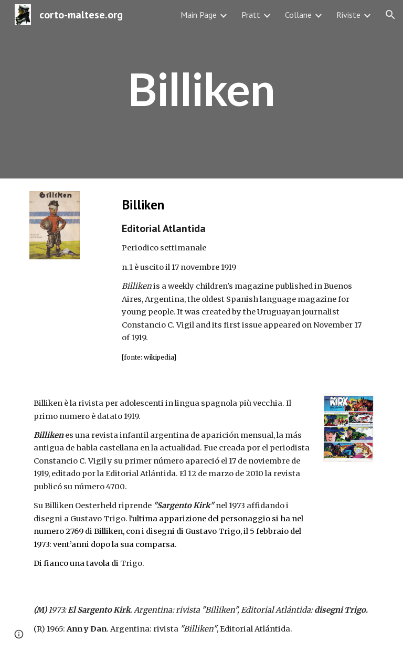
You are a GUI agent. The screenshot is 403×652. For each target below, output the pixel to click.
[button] (390, 14)
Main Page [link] (199, 14)
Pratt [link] (250, 14)
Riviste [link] (348, 14)
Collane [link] (298, 14)
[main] (201, 89)
